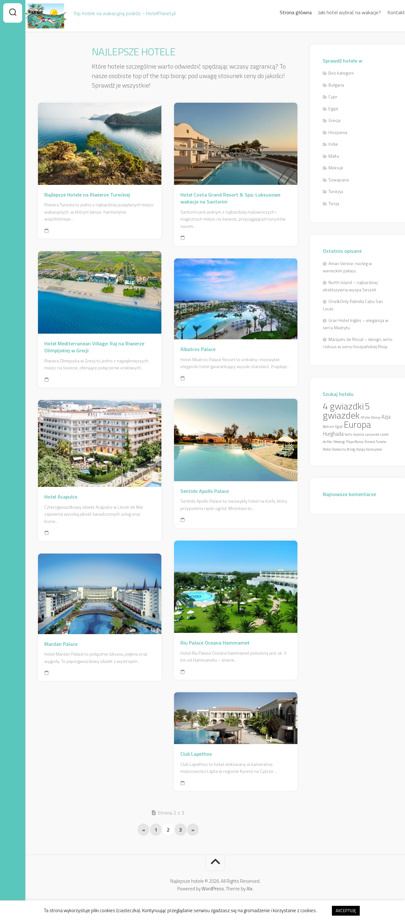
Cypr (332, 96)
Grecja (334, 120)
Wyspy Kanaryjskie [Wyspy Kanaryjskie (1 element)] (369, 449)
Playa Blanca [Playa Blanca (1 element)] (355, 441)
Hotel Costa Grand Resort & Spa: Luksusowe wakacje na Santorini (230, 198)
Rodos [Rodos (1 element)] (327, 449)
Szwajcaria (338, 179)
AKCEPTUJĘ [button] (346, 910)
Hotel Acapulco (61, 496)
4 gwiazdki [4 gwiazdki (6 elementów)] (343, 406)
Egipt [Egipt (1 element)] (339, 426)
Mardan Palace (61, 644)
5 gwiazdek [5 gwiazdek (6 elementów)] (346, 410)
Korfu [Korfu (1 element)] (348, 434)
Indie (333, 144)
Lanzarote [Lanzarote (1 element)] (372, 434)
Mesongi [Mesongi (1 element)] (339, 441)
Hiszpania (337, 132)
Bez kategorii (341, 73)
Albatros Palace (197, 349)
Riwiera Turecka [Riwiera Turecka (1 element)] (375, 441)
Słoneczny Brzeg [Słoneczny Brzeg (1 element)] (343, 449)
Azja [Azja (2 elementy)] (385, 417)
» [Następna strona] (192, 829)
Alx (249, 888)
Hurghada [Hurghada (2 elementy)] (333, 434)
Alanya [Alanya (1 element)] (375, 417)
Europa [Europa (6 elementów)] (357, 424)
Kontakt (383, 12)
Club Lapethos (196, 754)
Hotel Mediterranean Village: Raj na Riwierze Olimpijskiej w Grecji (94, 347)
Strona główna (283, 12)
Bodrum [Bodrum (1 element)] (328, 426)
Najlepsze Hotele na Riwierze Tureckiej (87, 194)
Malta (333, 156)
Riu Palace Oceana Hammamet (215, 642)
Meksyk (335, 167)
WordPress (213, 888)
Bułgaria (336, 85)
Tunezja (335, 191)
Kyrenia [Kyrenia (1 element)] (358, 434)
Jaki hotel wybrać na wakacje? (336, 12)
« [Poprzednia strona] (143, 829)
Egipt (333, 108)
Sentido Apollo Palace (204, 491)
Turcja (333, 203)
